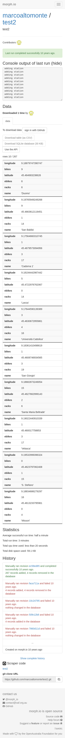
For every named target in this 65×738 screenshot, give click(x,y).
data (7, 121)
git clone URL (10, 673)
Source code (53, 716)
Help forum (54, 720)
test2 (9, 22)
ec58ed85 (34, 566)
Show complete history (32, 658)
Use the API (11, 149)
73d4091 (58, 729)
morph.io (9, 4)
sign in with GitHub (35, 130)
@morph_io (12, 699)
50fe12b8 (34, 614)
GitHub (9, 706)
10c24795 (34, 600)
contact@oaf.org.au (16, 702)
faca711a (34, 583)
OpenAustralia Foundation (40, 733)
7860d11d (34, 628)
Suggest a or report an (40, 723)
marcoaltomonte (25, 15)
